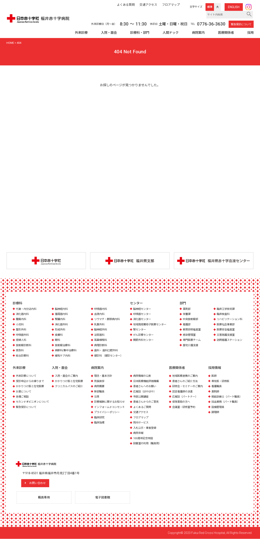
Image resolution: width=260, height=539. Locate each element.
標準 (209, 7)
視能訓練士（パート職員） (228, 396)
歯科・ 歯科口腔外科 (107, 350)
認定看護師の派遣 (183, 391)
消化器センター (142, 319)
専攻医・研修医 (221, 380)
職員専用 (44, 497)
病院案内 (198, 33)
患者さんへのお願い (145, 386)
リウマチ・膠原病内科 (108, 319)
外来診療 (81, 33)
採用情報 (214, 368)
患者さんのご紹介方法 (186, 380)
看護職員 (216, 386)
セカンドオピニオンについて (34, 401)
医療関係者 (226, 33)
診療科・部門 (139, 33)
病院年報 (138, 433)
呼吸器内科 (101, 308)
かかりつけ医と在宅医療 (31, 386)
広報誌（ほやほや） (145, 391)
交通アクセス (141, 412)
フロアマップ (141, 417)
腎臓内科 (60, 319)
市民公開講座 (141, 396)
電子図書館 (102, 497)
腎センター (140, 329)
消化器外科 (62, 324)
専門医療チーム (192, 340)
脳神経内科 (62, 308)
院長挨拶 (99, 380)
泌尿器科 (99, 335)
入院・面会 (109, 33)
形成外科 (60, 329)
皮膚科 (59, 335)
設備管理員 (218, 407)
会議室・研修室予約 (184, 407)
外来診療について (27, 375)
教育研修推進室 (192, 329)
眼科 (57, 340)
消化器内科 (23, 314)
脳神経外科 (101, 329)
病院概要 (99, 386)
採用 (250, 33)
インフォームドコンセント (110, 407)
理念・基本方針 (103, 375)
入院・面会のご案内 (67, 375)
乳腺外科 (99, 324)
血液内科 (99, 314)
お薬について (24, 391)
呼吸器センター (142, 314)
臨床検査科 (224, 314)
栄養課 (187, 314)
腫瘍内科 (21, 319)
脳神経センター (142, 308)
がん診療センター (144, 335)
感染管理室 (190, 335)
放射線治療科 (63, 345)
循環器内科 (62, 314)
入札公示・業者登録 (145, 427)
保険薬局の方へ (182, 401)
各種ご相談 (23, 396)
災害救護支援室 (226, 335)
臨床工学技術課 (226, 308)
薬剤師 (215, 391)
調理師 (215, 412)
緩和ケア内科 (63, 355)
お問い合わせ (39, 483)
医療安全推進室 (226, 329)
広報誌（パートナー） (186, 396)
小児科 (20, 324)
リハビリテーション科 (230, 319)
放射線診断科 (24, 345)
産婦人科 (21, 340)
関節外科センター (144, 340)
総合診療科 (23, 355)
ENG (233, 7)
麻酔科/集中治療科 (66, 350)
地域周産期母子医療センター (151, 324)
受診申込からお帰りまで (31, 380)
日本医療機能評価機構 (147, 380)
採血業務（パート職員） (226, 401)
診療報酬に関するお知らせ (110, 401)
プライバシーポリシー (108, 412)
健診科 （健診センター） (109, 355)
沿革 (97, 396)
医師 (214, 375)
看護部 (187, 324)
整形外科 (21, 329)
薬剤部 (187, 308)
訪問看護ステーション (230, 340)
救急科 (20, 350)
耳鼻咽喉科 (101, 340)
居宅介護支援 (191, 345)
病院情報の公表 (142, 375)
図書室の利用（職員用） (148, 443)
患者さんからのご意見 (147, 401)
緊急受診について (241, 24)
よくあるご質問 (142, 407)
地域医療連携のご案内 (186, 375)
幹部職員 (99, 391)
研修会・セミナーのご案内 (188, 386)
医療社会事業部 (226, 324)
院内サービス (141, 422)
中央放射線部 (191, 319)
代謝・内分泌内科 (27, 308)
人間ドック (171, 33)
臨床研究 (99, 417)
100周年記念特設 (143, 438)
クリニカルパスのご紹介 (70, 386)
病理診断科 (101, 345)
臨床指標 (99, 422)
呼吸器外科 (23, 335)
